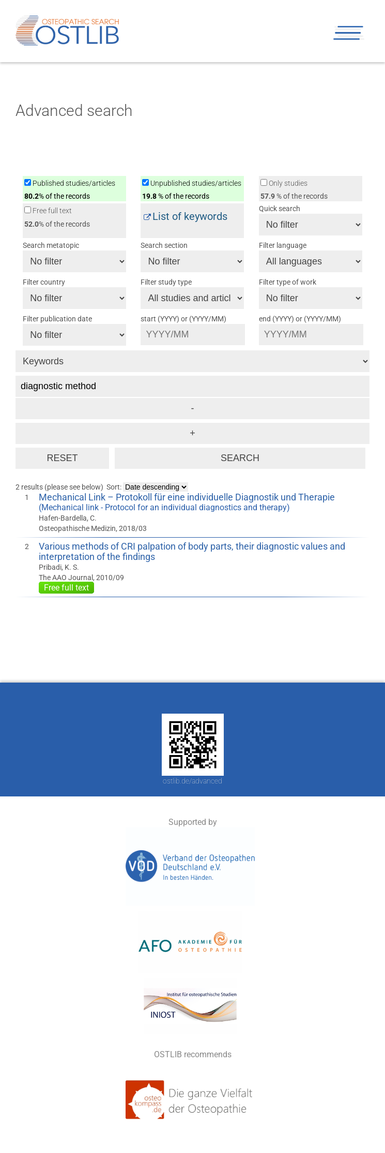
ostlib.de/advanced (192, 781)
